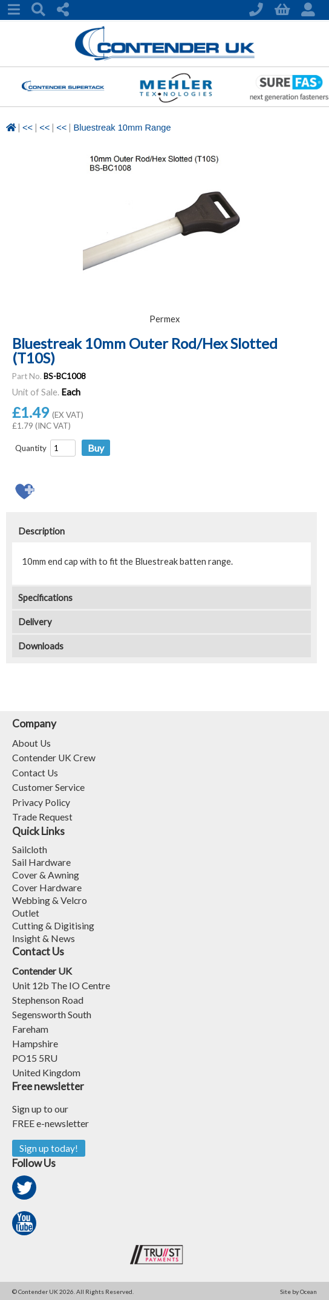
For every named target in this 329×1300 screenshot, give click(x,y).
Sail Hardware (41, 860)
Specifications (45, 598)
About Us (32, 743)
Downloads (41, 646)
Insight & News (43, 936)
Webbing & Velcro (50, 898)
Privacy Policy (41, 801)
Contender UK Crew (54, 757)
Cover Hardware (47, 885)
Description (41, 531)
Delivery (35, 622)
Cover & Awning (45, 873)
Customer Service (48, 786)
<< (27, 127)
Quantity (31, 448)
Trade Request (42, 815)
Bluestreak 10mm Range (122, 127)
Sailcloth (30, 847)
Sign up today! (48, 1146)
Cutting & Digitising (53, 923)
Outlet (25, 911)
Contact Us (35, 772)
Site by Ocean (298, 1290)
